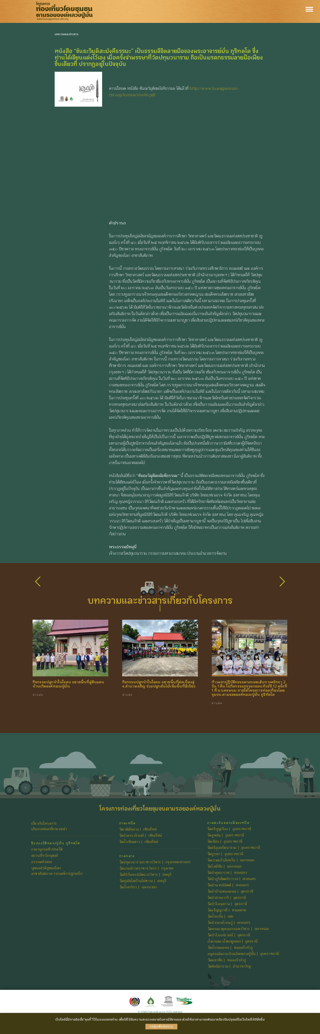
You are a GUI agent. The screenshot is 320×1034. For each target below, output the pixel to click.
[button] (282, 581)
